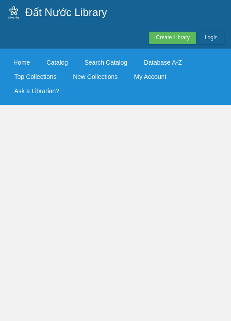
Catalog (57, 62)
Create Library (173, 37)
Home (21, 62)
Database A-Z (163, 62)
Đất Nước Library (66, 12)
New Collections (95, 76)
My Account (150, 76)
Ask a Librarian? (36, 91)
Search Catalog (106, 62)
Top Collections (35, 76)
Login (211, 37)
